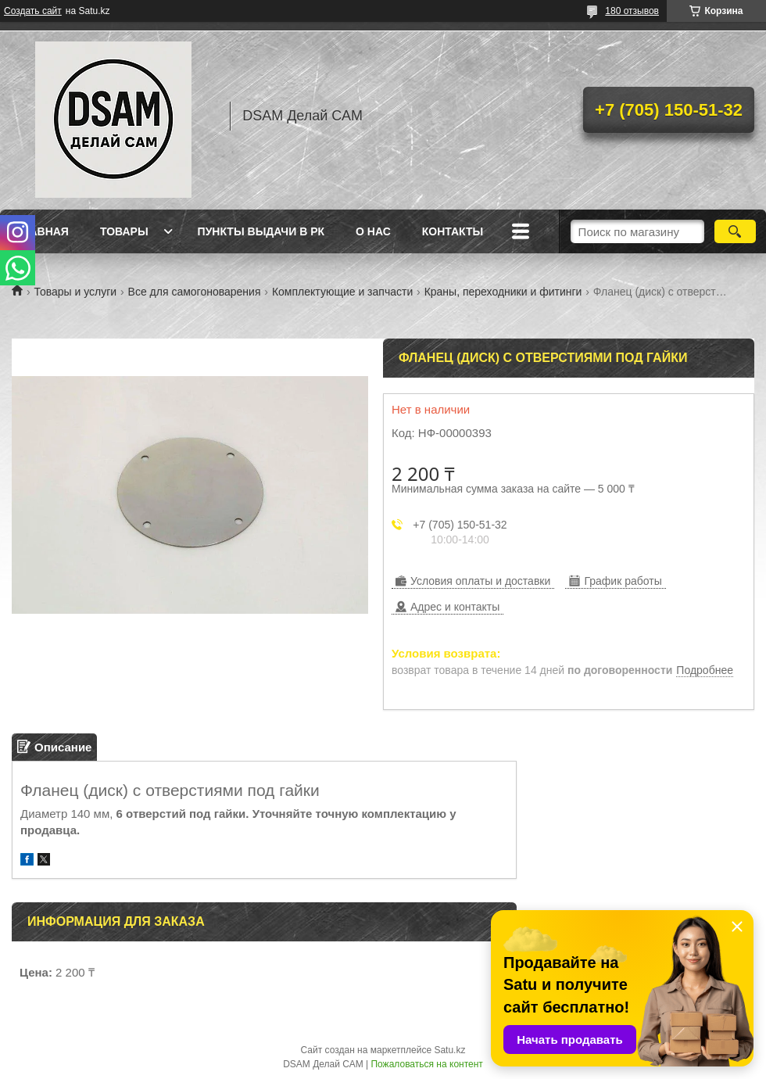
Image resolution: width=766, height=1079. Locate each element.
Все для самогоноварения (194, 291)
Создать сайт (33, 10)
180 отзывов (632, 10)
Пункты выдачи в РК (261, 231)
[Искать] (735, 231)
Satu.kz (449, 1050)
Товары (124, 231)
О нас (373, 231)
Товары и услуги (75, 291)
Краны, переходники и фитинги (503, 291)
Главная (42, 231)
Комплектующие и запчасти (342, 291)
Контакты (452, 231)
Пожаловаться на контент (426, 1064)
